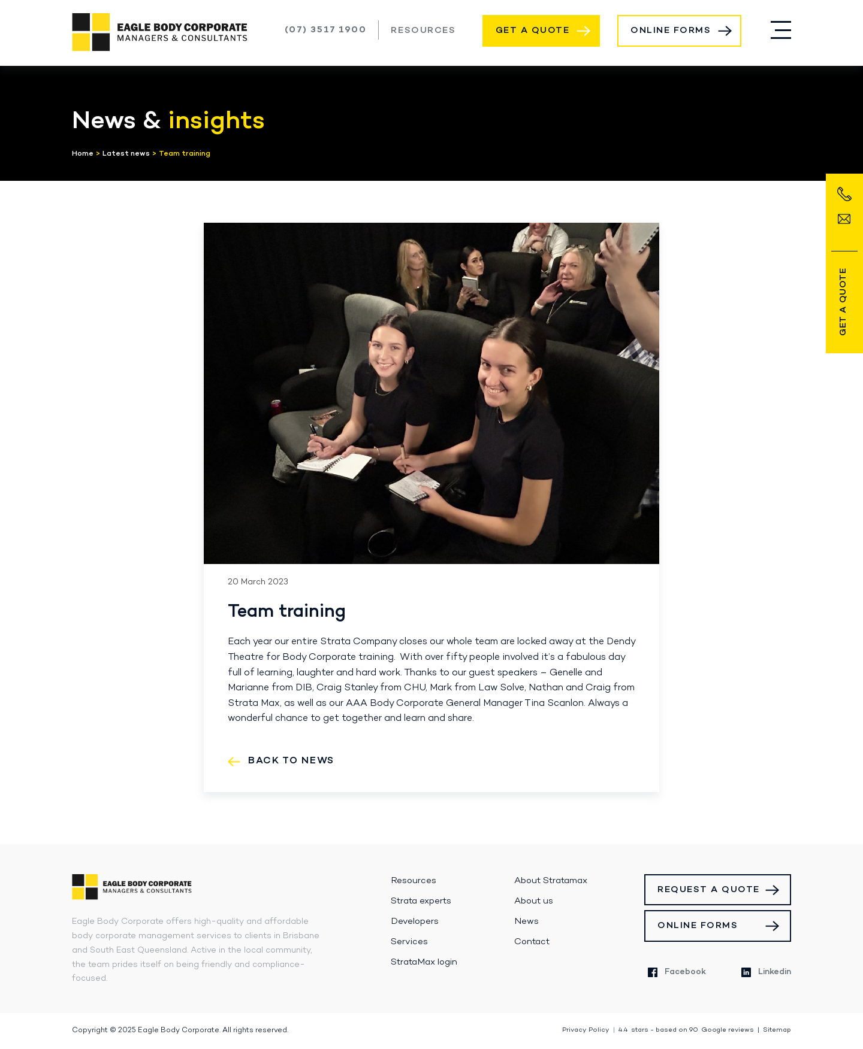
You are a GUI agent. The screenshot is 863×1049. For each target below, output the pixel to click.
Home (82, 154)
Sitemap (777, 1030)
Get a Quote (533, 31)
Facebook (677, 972)
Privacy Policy (585, 1030)
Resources (423, 31)
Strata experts (421, 901)
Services (409, 942)
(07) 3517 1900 (326, 30)
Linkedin (766, 972)
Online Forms (670, 31)
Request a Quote (708, 890)
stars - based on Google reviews (686, 1030)
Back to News (291, 761)
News (526, 921)
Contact (532, 942)
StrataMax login (424, 962)
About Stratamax (550, 881)
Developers (415, 921)
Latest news (126, 154)
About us (533, 901)
